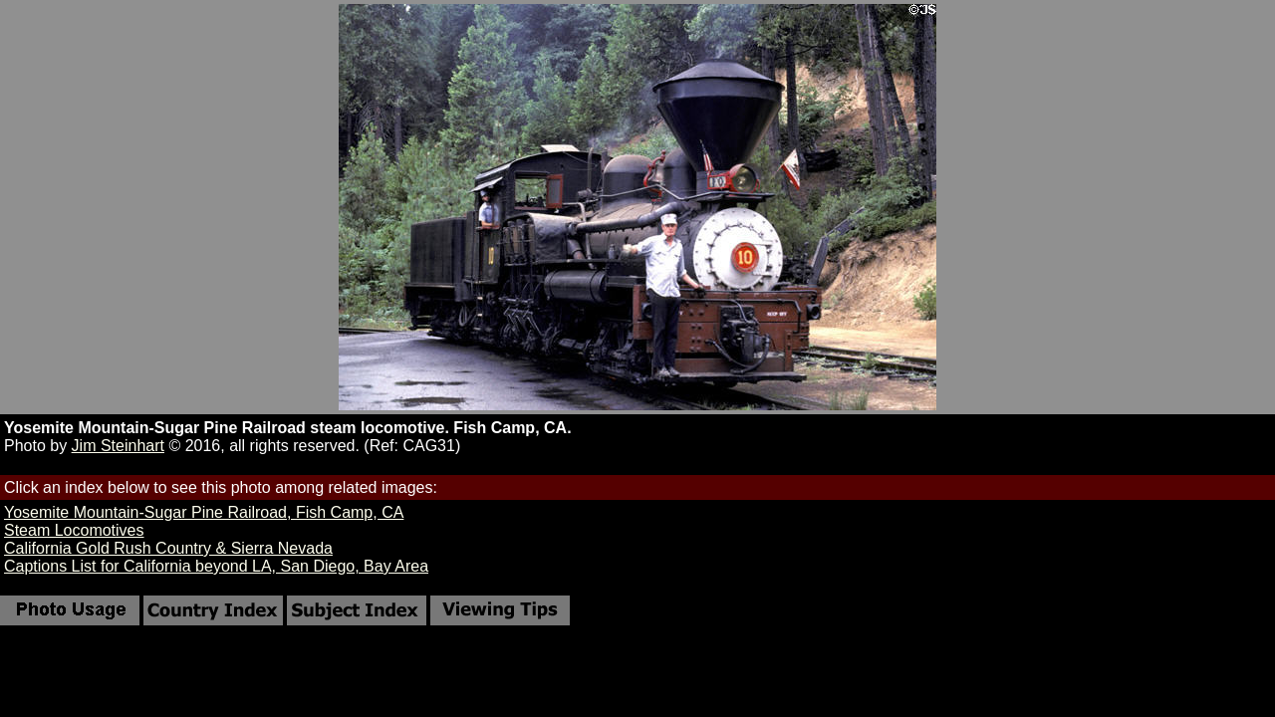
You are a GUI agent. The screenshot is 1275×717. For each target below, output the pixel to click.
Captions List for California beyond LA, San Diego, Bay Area (216, 566)
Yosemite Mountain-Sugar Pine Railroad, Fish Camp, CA (203, 512)
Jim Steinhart (118, 445)
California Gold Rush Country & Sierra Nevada (168, 548)
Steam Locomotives (74, 530)
